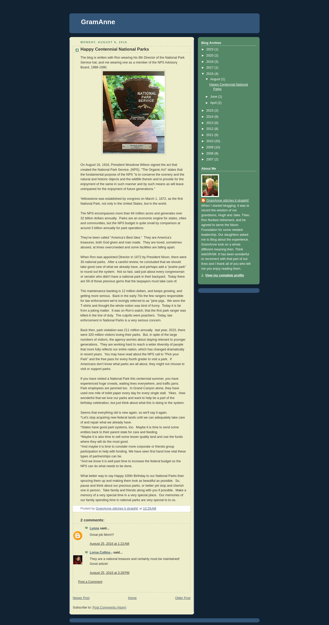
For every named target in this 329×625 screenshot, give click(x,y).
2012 (210, 129)
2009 (210, 147)
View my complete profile (224, 275)
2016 (210, 74)
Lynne (94, 528)
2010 (210, 141)
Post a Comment (90, 582)
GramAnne (98, 22)
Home (132, 598)
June (214, 96)
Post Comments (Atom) (109, 607)
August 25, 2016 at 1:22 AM (109, 544)
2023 (210, 49)
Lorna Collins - (101, 552)
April (214, 103)
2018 (210, 62)
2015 (210, 110)
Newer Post (81, 598)
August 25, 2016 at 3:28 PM (110, 573)
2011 (210, 135)
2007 (210, 159)
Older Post (182, 598)
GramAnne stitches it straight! (227, 200)
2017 (210, 67)
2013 (210, 123)
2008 (210, 153)
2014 (210, 117)
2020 (210, 55)
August (215, 79)
